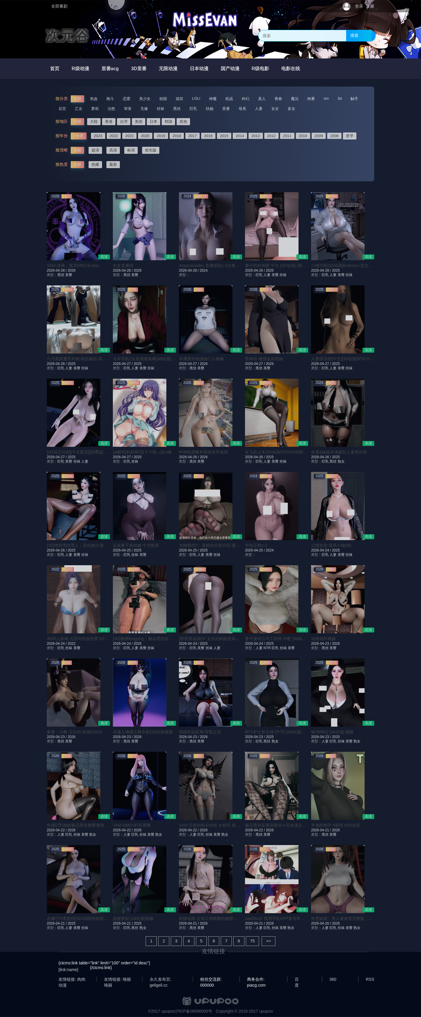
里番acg (110, 68)
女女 (275, 108)
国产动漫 (230, 68)
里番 (226, 108)
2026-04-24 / (321, 550)
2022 (114, 136)
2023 (98, 136)
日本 (153, 121)
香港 (109, 121)
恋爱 (126, 98)
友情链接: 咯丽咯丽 (117, 979)
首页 (54, 68)
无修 (144, 108)
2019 (161, 136)
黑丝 (177, 108)
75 (252, 941)
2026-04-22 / (57, 830)
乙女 (78, 108)
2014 (240, 136)
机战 (229, 98)
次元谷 (67, 35)
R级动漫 (80, 68)
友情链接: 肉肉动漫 (71, 979)
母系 (242, 108)
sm (326, 98)
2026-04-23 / (321, 644)
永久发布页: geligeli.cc (160, 979)
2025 (270, 270)
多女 (291, 108)
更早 (349, 136)
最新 (113, 164)
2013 (255, 136)
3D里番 (138, 68)
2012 (271, 136)
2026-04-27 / (123, 364)
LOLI (196, 98)
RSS (370, 979)
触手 (354, 98)
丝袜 (160, 108)
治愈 (111, 108)
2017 (192, 136)
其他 (183, 121)
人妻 (259, 108)
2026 (71, 270)
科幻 (245, 98)
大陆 (94, 121)
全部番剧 (59, 6)
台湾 (123, 121)
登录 (359, 6)
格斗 (110, 98)
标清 (131, 150)
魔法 (295, 98)
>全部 (79, 136)
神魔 (213, 98)
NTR (267, 648)
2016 (208, 136)
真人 (262, 98)
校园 (163, 98)
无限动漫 (168, 68)
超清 (95, 150)
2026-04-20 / (321, 923)
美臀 (68, 275)
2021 (129, 136)
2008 (334, 136)
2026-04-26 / (189, 457)
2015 (224, 136)
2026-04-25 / (123, 550)
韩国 (168, 121)
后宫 (62, 108)
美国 (138, 121)
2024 (204, 270)
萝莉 (95, 108)
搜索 (354, 35)
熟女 (341, 461)
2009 (319, 136)
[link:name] (68, 969)
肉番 (311, 98)
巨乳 (193, 108)
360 (332, 979)
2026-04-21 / (321, 830)
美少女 (145, 98)
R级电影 (260, 68)
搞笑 (179, 98)
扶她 (209, 108)
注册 (370, 6)
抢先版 (150, 150)
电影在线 (290, 68)
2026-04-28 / (57, 270)
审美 (128, 108)
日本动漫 (199, 68)
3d (340, 98)
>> (268, 941)
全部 (77, 98)
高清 (113, 150)
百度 (297, 979)
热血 (94, 98)
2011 (287, 136)
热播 (95, 164)
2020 (145, 136)
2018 (176, 136)
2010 (303, 136)
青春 (278, 98)
